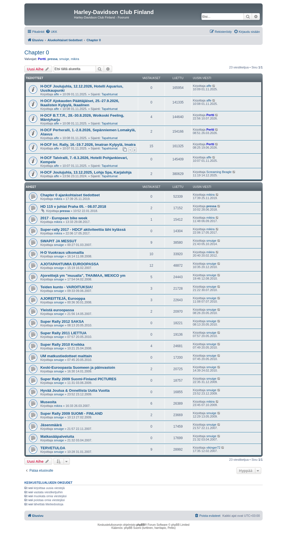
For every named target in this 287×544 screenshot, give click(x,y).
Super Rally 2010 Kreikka (62, 344)
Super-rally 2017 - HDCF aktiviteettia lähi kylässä (83, 229)
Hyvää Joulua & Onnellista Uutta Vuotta (75, 390)
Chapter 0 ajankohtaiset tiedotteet (70, 195)
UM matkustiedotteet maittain (66, 356)
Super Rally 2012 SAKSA (62, 321)
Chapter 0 (36, 52)
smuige (64, 59)
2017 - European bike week (63, 218)
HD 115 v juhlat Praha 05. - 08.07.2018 (73, 206)
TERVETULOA (52, 448)
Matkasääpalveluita (57, 436)
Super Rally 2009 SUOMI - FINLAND (71, 413)
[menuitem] (51, 31)
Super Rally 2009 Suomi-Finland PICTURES (78, 379)
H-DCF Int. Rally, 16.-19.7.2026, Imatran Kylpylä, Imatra (88, 144)
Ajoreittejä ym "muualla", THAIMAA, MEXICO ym (82, 275)
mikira (75, 59)
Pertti (42, 59)
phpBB (140, 524)
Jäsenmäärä (51, 425)
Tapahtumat (109, 94)
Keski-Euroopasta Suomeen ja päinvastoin (77, 367)
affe (56, 94)
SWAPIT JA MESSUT (58, 241)
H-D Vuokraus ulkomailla (62, 252)
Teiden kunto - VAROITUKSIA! (66, 287)
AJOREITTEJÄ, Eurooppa (62, 298)
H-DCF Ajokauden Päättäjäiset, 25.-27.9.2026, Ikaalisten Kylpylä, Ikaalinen (79, 103)
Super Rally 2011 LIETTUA (63, 333)
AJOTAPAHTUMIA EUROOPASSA (69, 264)
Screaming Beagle (219, 172)
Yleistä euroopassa (57, 310)
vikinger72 (213, 447)
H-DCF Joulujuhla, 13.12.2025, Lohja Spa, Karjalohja (85, 172)
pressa (52, 59)
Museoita (48, 402)
